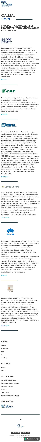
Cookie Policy (26, 432)
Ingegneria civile (7, 386)
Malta (3, 371)
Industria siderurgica (8, 380)
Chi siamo (4, 349)
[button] (39, 3)
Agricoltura (5, 392)
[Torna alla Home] (6, 3)
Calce (3, 367)
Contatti (4, 358)
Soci (2, 352)
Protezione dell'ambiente (10, 383)
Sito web (5, 80)
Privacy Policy (16, 432)
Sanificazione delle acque (10, 396)
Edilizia (3, 389)
